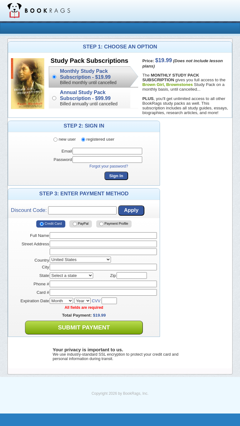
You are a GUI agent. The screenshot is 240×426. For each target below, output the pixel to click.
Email (67, 151)
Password (62, 159)
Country (41, 260)
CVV (96, 300)
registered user (97, 139)
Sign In (116, 175)
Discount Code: (64, 210)
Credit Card (51, 224)
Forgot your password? (108, 166)
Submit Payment (84, 327)
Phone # (41, 284)
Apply (131, 210)
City (45, 267)
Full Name (39, 235)
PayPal (80, 224)
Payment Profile (113, 224)
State (44, 275)
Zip (113, 275)
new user (64, 139)
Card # (43, 292)
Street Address (35, 244)
